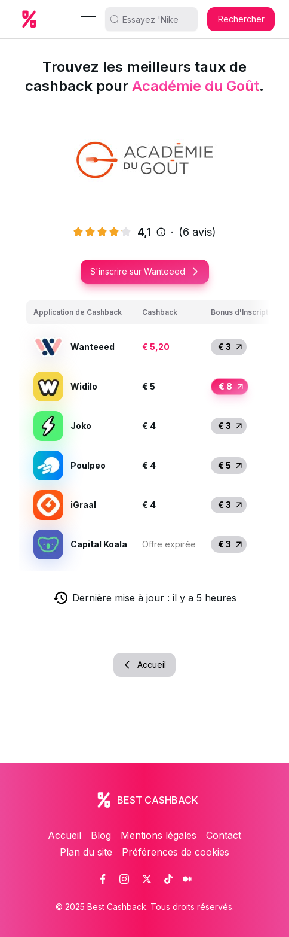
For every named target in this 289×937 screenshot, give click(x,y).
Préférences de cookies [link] (175, 852)
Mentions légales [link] (158, 835)
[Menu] (88, 19)
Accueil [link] (64, 835)
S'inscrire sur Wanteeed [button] (144, 271)
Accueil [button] (144, 664)
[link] (103, 879)
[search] (156, 19)
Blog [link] (101, 835)
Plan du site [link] (86, 852)
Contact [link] (223, 835)
